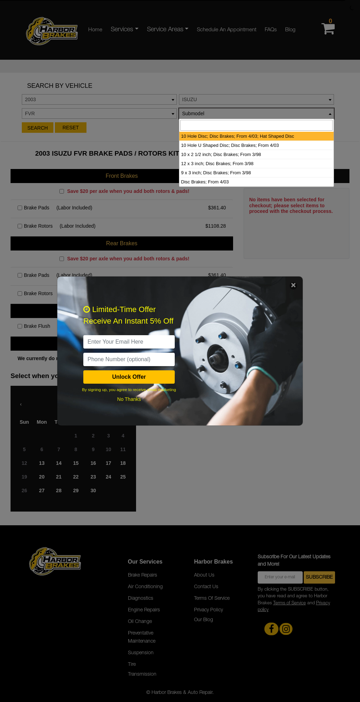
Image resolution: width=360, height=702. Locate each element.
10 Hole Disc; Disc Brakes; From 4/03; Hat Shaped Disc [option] (237, 136)
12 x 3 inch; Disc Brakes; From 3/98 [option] (217, 163)
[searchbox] (256, 125)
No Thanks (129, 399)
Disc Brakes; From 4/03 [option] (205, 181)
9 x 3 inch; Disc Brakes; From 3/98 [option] (216, 172)
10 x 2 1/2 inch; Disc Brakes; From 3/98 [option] (221, 154)
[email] (129, 342)
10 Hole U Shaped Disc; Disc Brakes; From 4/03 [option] (230, 145)
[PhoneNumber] (129, 359)
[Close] (293, 286)
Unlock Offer (129, 377)
